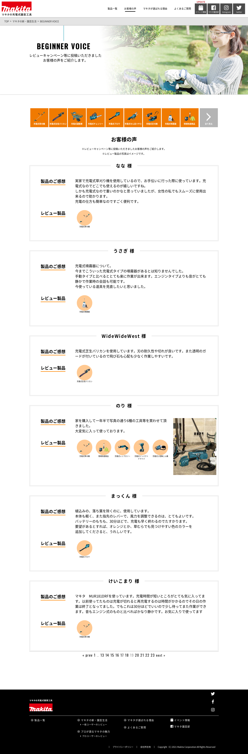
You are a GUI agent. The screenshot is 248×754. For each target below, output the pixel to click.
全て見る (209, 124)
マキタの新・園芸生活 (24, 21)
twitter (239, 9)
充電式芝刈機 (152, 124)
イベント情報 (201, 9)
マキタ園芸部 (213, 9)
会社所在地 (145, 747)
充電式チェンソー (95, 124)
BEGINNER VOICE (49, 21)
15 (112, 655)
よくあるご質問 (182, 8)
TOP (6, 21)
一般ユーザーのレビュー (93, 724)
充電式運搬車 (76, 124)
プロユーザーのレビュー (93, 736)
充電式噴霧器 (170, 124)
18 (127, 655)
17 (122, 655)
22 (147, 655)
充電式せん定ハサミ (133, 124)
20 (137, 655)
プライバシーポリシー (123, 747)
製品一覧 (112, 8)
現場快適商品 (189, 124)
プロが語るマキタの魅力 (94, 731)
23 (153, 655)
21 (142, 655)
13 (102, 655)
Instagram (226, 9)
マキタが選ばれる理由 (155, 8)
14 (107, 655)
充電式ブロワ (114, 124)
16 (117, 655)
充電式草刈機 (39, 124)
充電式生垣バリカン (58, 124)
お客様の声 (130, 8)
